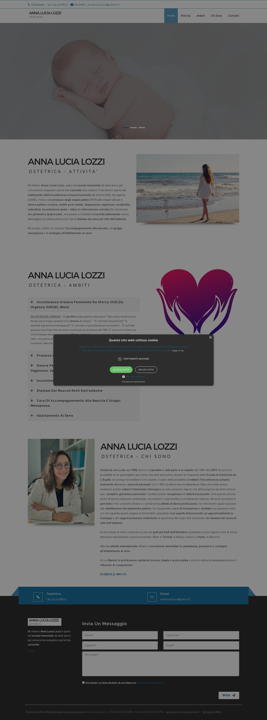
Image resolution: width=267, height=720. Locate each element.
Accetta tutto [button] (121, 369)
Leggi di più (178, 350)
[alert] (133, 360)
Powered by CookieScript (133, 382)
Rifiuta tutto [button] (146, 369)
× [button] (210, 337)
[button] (133, 360)
